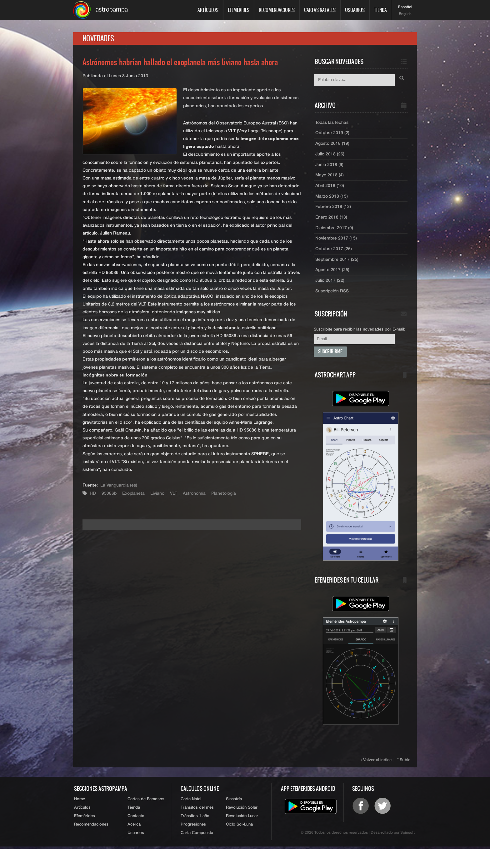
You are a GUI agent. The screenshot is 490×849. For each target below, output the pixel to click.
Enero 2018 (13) (331, 218)
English (405, 14)
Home (79, 801)
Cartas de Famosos (146, 801)
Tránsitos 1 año (195, 818)
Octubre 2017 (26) (333, 250)
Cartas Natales (320, 9)
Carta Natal (191, 801)
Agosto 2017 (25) (332, 272)
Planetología (224, 494)
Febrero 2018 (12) (333, 208)
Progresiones (193, 827)
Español (405, 7)
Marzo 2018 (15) (331, 197)
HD (93, 494)
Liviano (158, 494)
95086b (109, 494)
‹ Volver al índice (377, 762)
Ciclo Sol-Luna (239, 827)
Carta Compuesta (197, 835)
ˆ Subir (404, 762)
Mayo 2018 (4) (329, 176)
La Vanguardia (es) (119, 485)
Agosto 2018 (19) (332, 144)
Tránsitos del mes (197, 810)
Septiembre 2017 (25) (337, 261)
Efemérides (238, 9)
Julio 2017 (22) (330, 282)
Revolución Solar (242, 810)
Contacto (136, 818)
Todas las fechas (332, 123)
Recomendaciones (277, 9)
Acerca (134, 827)
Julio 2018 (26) (330, 155)
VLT (174, 494)
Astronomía (195, 494)
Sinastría (234, 801)
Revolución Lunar (242, 818)
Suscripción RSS (332, 293)
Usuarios (355, 9)
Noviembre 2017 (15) (336, 240)
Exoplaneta (134, 494)
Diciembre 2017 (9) (334, 229)
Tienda (380, 9)
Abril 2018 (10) (329, 186)
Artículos (208, 9)
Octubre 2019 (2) (332, 133)
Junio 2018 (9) (329, 165)
